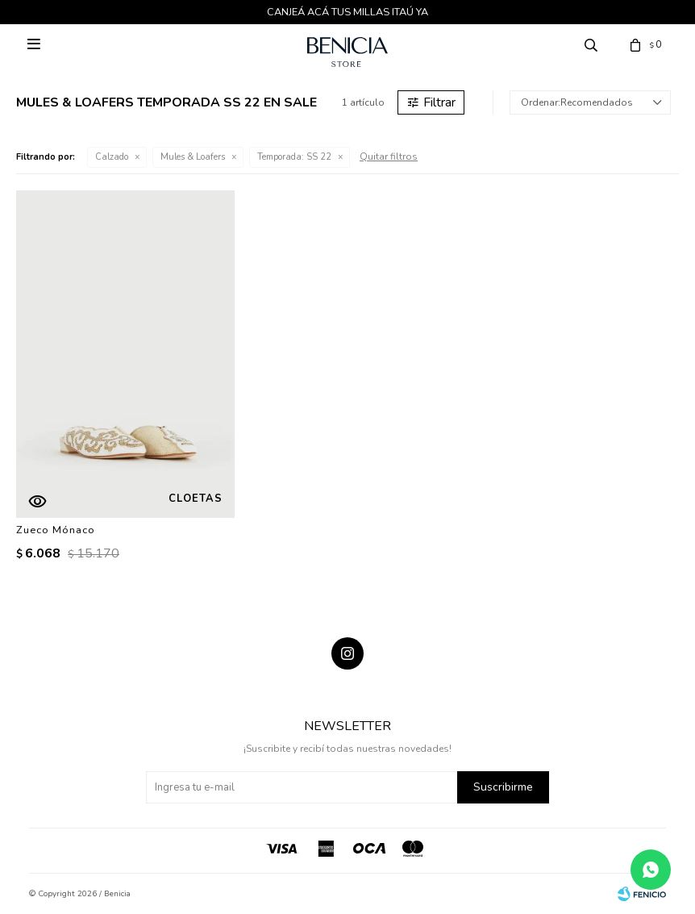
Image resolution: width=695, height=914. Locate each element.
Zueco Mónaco (55, 530)
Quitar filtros (389, 156)
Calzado (111, 157)
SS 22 (294, 157)
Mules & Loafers (192, 157)
